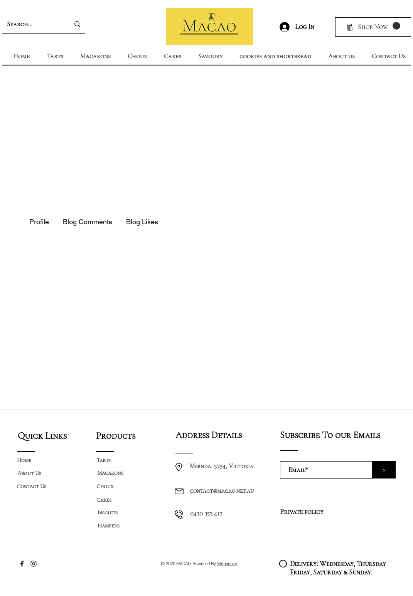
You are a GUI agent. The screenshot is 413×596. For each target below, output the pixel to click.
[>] (384, 469)
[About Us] (29, 473)
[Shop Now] (373, 27)
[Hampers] (108, 526)
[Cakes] (104, 500)
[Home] (24, 460)
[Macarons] (110, 473)
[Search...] (30, 24)
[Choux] (105, 486)
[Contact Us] (31, 486)
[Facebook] (22, 563)
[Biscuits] (107, 512)
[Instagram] (33, 563)
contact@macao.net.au (222, 491)
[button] (396, 26)
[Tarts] (103, 460)
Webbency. (227, 563)
